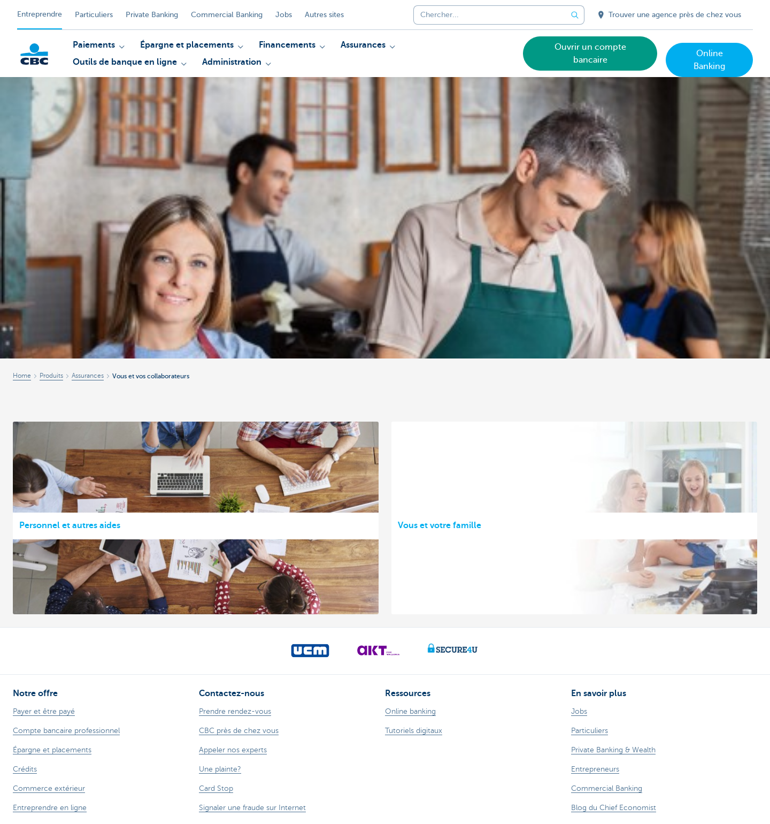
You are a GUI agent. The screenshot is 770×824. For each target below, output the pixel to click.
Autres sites (324, 15)
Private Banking (152, 15)
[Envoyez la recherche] (574, 15)
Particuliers (94, 15)
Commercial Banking (227, 15)
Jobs (283, 15)
